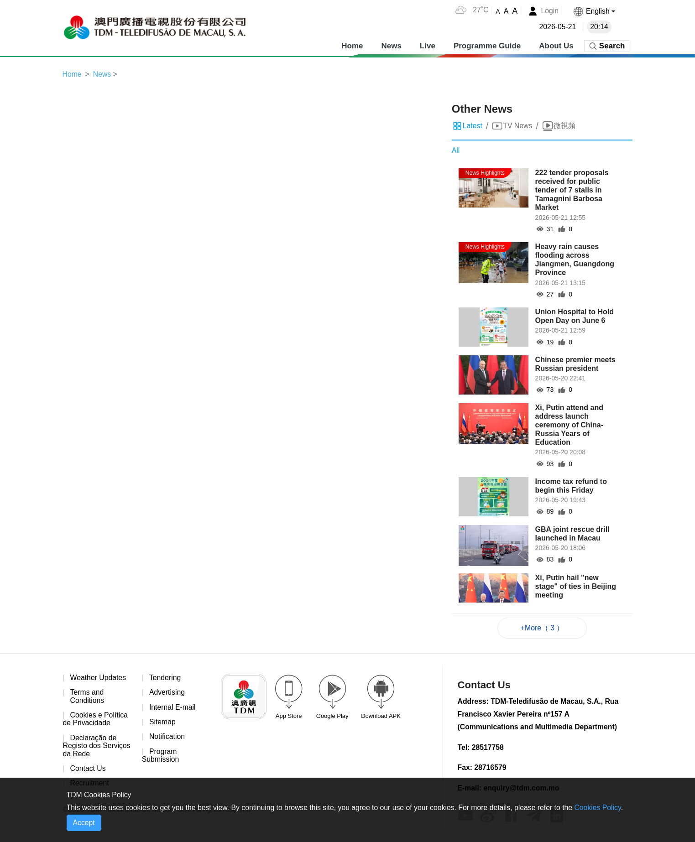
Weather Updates (98, 678)
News (391, 45)
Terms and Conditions (87, 697)
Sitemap (162, 723)
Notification (167, 738)
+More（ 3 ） (542, 628)
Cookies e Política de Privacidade (96, 720)
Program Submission (161, 756)
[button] (594, 11)
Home (352, 45)
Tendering (165, 678)
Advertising (167, 693)
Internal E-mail (172, 708)
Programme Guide (487, 45)
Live (427, 45)
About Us (556, 45)
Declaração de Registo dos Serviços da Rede (97, 747)
